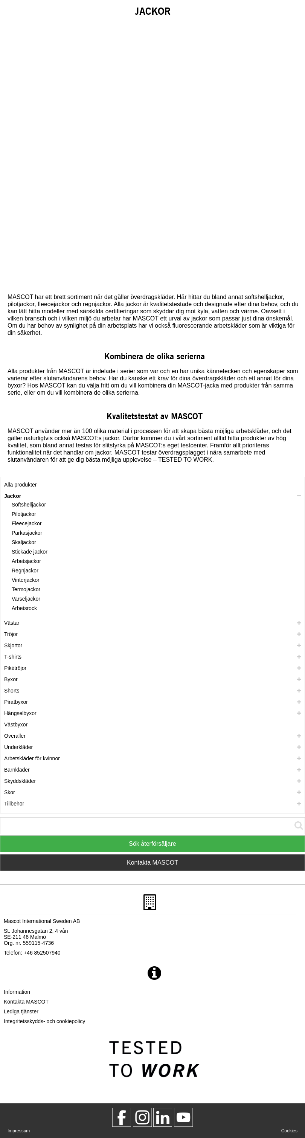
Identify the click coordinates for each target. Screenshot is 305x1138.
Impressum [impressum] (19, 1130)
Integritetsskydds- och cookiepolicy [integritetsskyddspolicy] (44, 1021)
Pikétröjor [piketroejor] (15, 668)
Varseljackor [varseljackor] (26, 599)
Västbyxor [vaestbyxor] (15, 725)
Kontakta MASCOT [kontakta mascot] (26, 1002)
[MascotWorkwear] (121, 1117)
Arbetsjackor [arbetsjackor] (26, 561)
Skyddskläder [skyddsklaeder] (20, 781)
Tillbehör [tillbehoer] (14, 804)
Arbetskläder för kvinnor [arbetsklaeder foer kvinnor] (32, 758)
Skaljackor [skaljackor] (24, 542)
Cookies (289, 1130)
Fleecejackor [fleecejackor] (26, 523)
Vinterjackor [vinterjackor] (26, 580)
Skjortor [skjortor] (13, 645)
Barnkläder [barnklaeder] (17, 770)
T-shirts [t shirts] (12, 657)
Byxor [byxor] (11, 679)
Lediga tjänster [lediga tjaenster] (21, 1011)
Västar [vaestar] (11, 623)
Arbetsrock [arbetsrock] (24, 608)
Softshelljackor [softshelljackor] (29, 505)
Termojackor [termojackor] (26, 589)
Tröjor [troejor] (11, 634)
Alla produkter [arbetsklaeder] (20, 485)
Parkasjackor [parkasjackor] (27, 533)
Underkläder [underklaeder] (18, 747)
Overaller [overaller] (15, 736)
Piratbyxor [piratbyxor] (16, 702)
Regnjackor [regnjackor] (25, 570)
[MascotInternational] (183, 1117)
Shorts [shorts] (11, 691)
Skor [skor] (9, 792)
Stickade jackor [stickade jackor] (29, 552)
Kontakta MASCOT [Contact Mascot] (152, 862)
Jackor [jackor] (12, 496)
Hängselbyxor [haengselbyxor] (20, 713)
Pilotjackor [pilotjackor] (24, 514)
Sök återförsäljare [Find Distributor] (152, 844)
